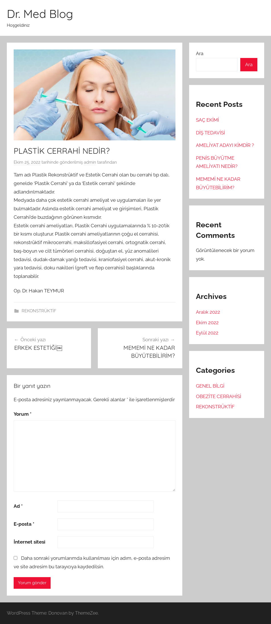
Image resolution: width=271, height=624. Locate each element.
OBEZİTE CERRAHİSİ (218, 396)
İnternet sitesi (29, 542)
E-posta (24, 524)
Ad (18, 506)
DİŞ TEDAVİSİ (210, 133)
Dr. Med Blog (40, 14)
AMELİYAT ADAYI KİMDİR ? (225, 145)
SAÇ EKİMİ (207, 120)
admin (90, 162)
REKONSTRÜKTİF (39, 310)
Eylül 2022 (207, 333)
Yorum (23, 414)
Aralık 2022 (208, 312)
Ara (199, 53)
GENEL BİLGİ (210, 386)
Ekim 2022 (207, 322)
